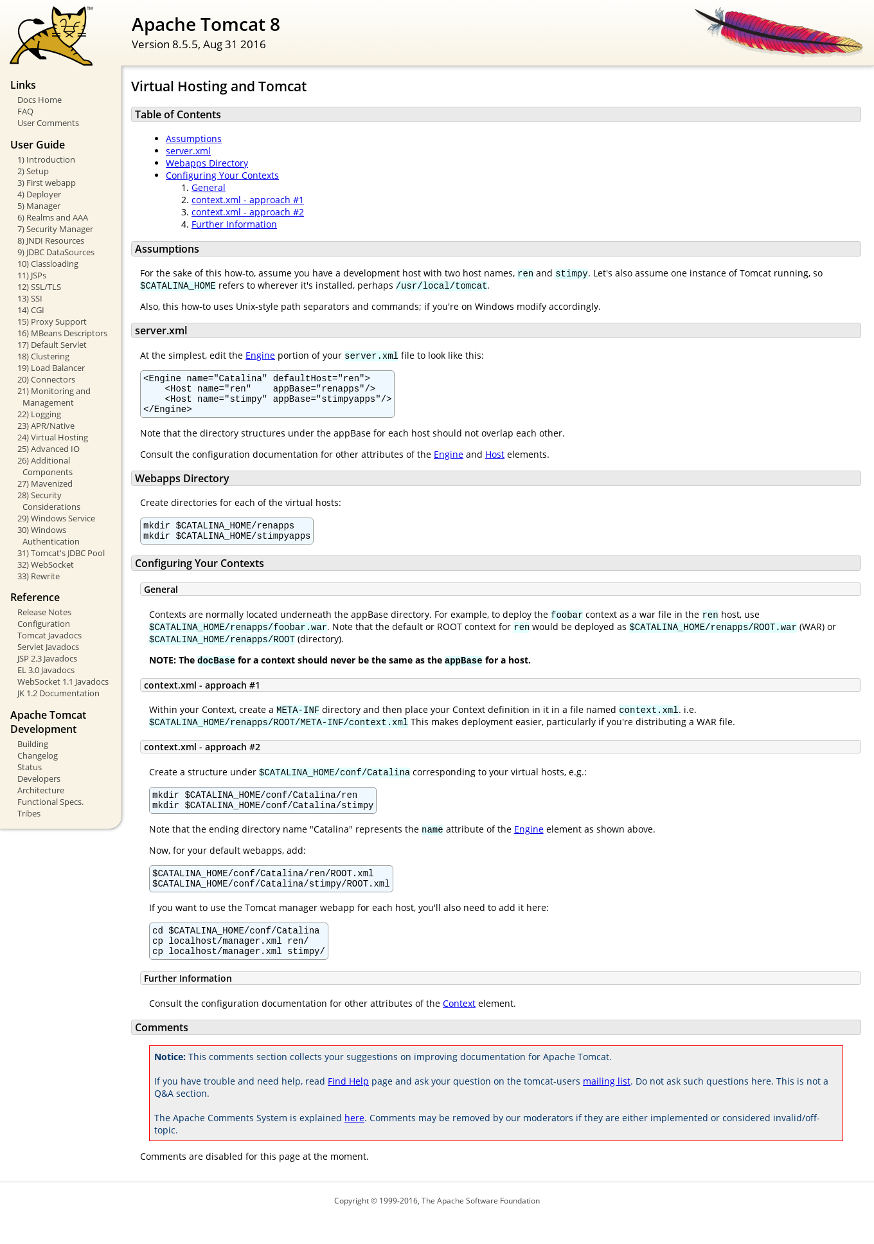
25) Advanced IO (48, 449)
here (354, 1143)
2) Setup (33, 171)
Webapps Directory (207, 163)
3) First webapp (46, 182)
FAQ (25, 111)
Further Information (234, 224)
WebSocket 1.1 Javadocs (63, 681)
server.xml (188, 151)
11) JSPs (31, 275)
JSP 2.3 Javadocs (47, 658)
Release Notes (44, 612)
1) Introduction (46, 159)
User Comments (48, 123)
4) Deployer (39, 194)
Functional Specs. (50, 801)
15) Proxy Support (52, 321)
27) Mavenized (45, 483)
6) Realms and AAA (52, 217)
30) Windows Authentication (48, 535)
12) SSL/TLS (39, 287)
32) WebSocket (45, 564)
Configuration (43, 623)
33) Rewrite (38, 576)
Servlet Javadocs (48, 647)
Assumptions (194, 138)
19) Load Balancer (51, 368)
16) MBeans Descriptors (62, 333)
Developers (38, 778)
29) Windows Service (56, 518)
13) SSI (29, 298)
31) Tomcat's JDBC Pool (61, 553)
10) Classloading (47, 263)
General (209, 187)
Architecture (40, 790)
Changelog (37, 755)
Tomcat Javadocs (49, 635)
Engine (260, 355)
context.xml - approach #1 (248, 200)
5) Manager (38, 206)
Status (29, 767)
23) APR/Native (46, 425)
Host (494, 462)
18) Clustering (43, 356)
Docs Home (39, 99)
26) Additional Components (45, 466)
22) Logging (39, 414)
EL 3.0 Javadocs (46, 670)
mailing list (606, 1106)
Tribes (28, 813)
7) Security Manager (55, 229)
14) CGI (30, 310)
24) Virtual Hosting (52, 437)
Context (459, 1028)
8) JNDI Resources (50, 240)
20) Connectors (46, 379)
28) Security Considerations (48, 500)
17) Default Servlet (52, 344)
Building (32, 744)
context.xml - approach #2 (248, 212)
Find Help (348, 1106)
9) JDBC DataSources (55, 252)
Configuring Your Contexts (222, 175)
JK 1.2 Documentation (58, 693)
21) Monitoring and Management (54, 396)
